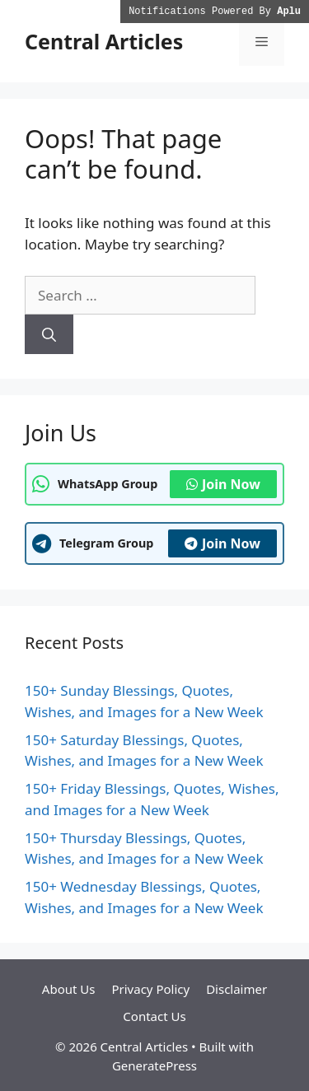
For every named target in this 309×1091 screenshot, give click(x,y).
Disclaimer (236, 989)
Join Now (223, 484)
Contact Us (154, 1016)
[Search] (49, 334)
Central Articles (104, 41)
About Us (69, 989)
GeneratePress (154, 1065)
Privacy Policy (150, 989)
